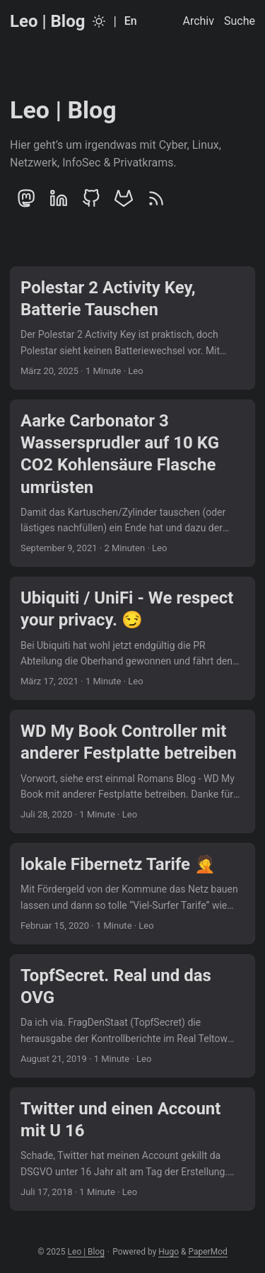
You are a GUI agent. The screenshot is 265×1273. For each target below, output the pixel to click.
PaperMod (207, 1252)
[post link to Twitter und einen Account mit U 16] (132, 1149)
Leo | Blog (47, 21)
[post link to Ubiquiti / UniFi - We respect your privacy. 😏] (132, 638)
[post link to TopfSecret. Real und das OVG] (132, 1016)
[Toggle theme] (98, 21)
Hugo (168, 1252)
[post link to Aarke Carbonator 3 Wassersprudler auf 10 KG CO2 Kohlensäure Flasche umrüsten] (132, 483)
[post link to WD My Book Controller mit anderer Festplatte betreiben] (132, 771)
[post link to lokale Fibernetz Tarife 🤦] (132, 894)
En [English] (130, 21)
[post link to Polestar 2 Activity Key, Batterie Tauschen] (132, 328)
